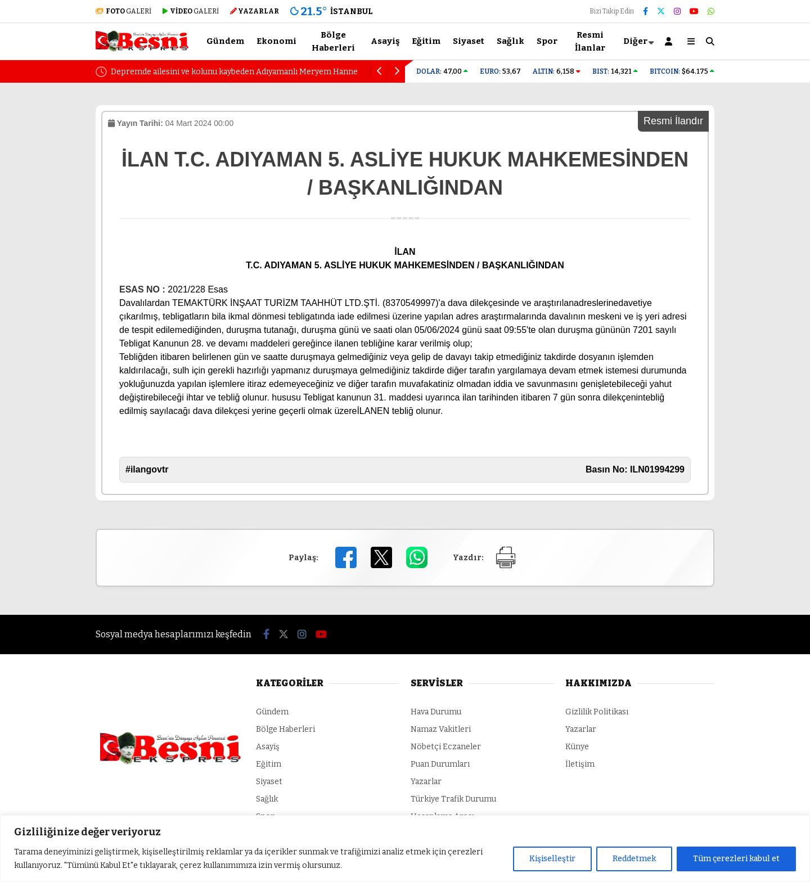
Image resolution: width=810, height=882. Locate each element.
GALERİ (123, 11)
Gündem (225, 41)
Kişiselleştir (552, 858)
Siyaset (468, 41)
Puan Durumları (440, 764)
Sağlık (510, 41)
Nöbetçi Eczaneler (446, 747)
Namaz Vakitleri (441, 729)
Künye (577, 747)
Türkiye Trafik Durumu (453, 799)
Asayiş (385, 41)
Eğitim (426, 41)
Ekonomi (276, 41)
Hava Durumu (436, 712)
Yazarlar (426, 781)
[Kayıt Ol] (670, 41)
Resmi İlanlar (590, 41)
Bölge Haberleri (333, 41)
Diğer (635, 41)
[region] (405, 848)
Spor (547, 41)
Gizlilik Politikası (596, 712)
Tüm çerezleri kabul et (736, 858)
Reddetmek (634, 858)
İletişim (580, 764)
